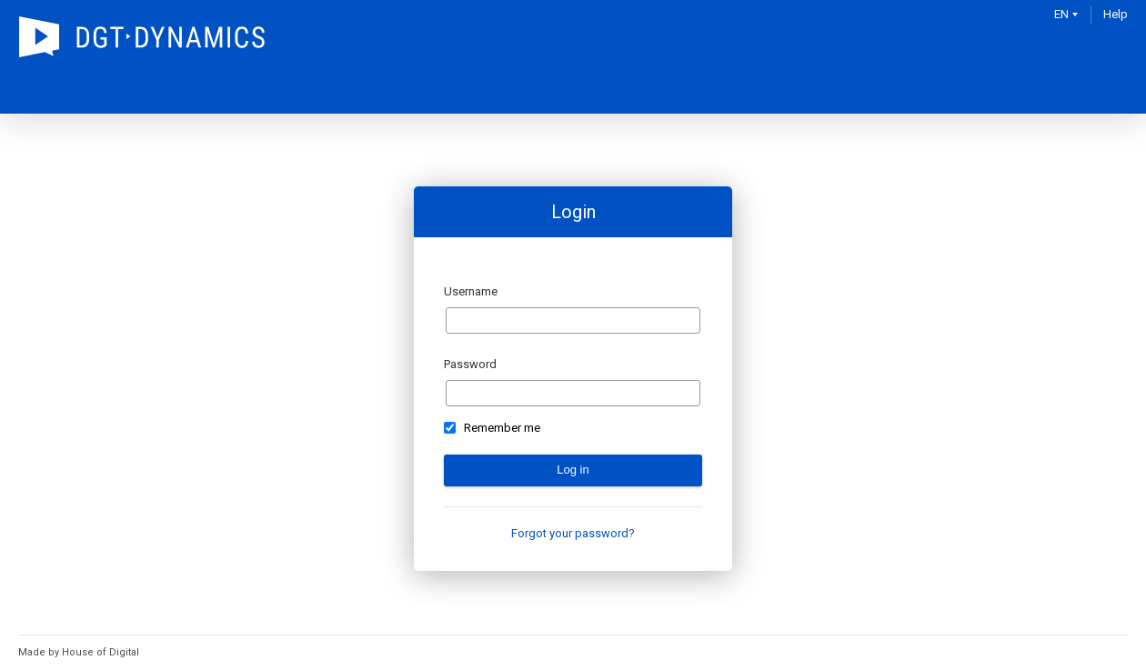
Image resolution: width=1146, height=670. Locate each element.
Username (471, 291)
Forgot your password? (573, 533)
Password (470, 364)
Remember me (502, 428)
